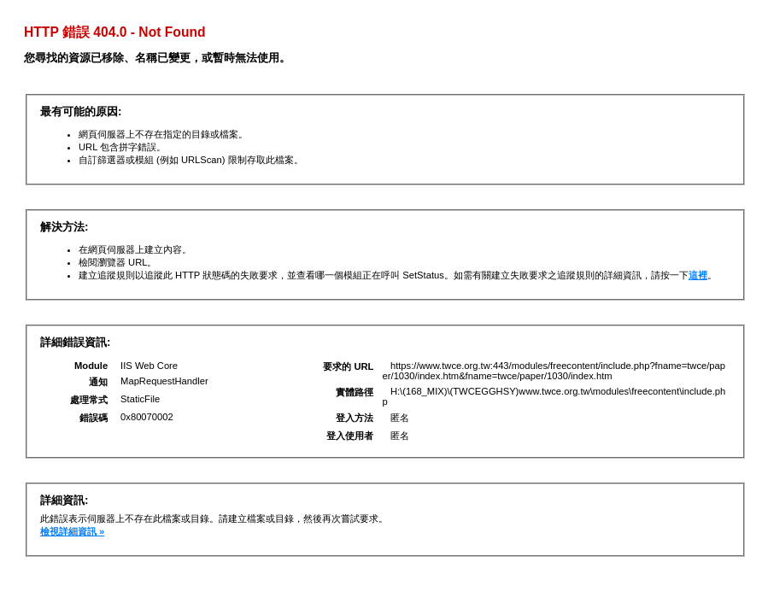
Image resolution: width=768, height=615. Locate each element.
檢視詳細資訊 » (72, 531)
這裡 (698, 275)
